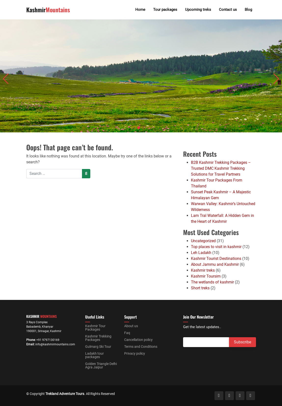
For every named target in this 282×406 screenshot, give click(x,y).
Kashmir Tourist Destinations (216, 258)
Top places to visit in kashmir (216, 246)
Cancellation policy (138, 339)
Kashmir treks (203, 270)
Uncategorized (203, 240)
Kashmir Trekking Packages (98, 338)
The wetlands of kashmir (212, 282)
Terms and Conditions (140, 346)
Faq (127, 333)
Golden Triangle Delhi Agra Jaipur (101, 365)
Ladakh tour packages (94, 355)
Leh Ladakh (201, 252)
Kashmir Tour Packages (95, 327)
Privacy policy (134, 353)
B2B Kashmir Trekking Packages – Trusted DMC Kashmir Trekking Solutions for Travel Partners (221, 168)
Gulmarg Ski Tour (98, 346)
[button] (133, 127)
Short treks (200, 288)
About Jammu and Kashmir (215, 264)
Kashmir (48, 9)
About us (131, 326)
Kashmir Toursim (206, 276)
